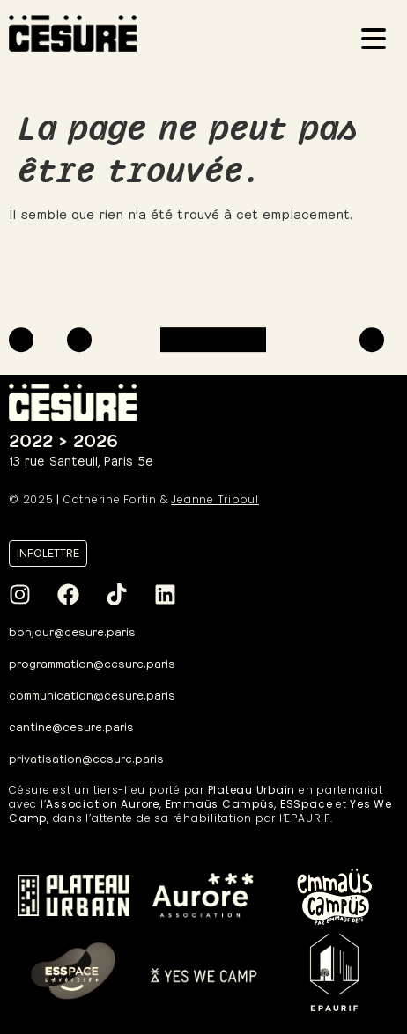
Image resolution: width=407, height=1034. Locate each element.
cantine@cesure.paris (71, 725)
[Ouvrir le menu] (379, 41)
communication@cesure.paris (92, 693)
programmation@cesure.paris (92, 662)
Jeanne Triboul (215, 499)
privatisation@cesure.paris (86, 757)
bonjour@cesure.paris (72, 630)
